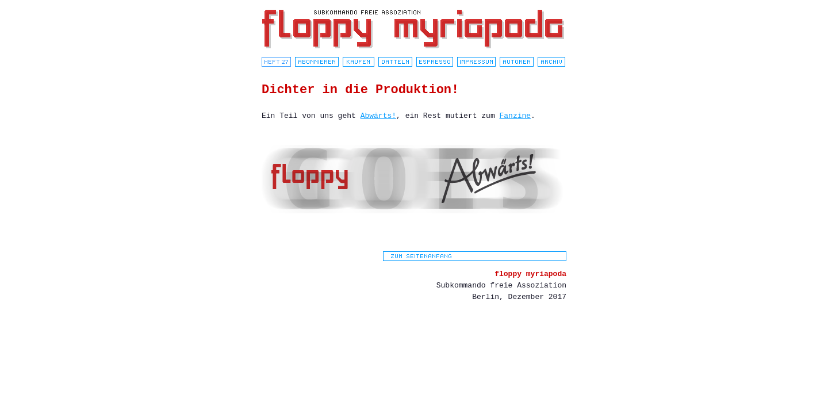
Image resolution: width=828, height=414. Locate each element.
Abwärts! (378, 116)
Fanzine (515, 116)
